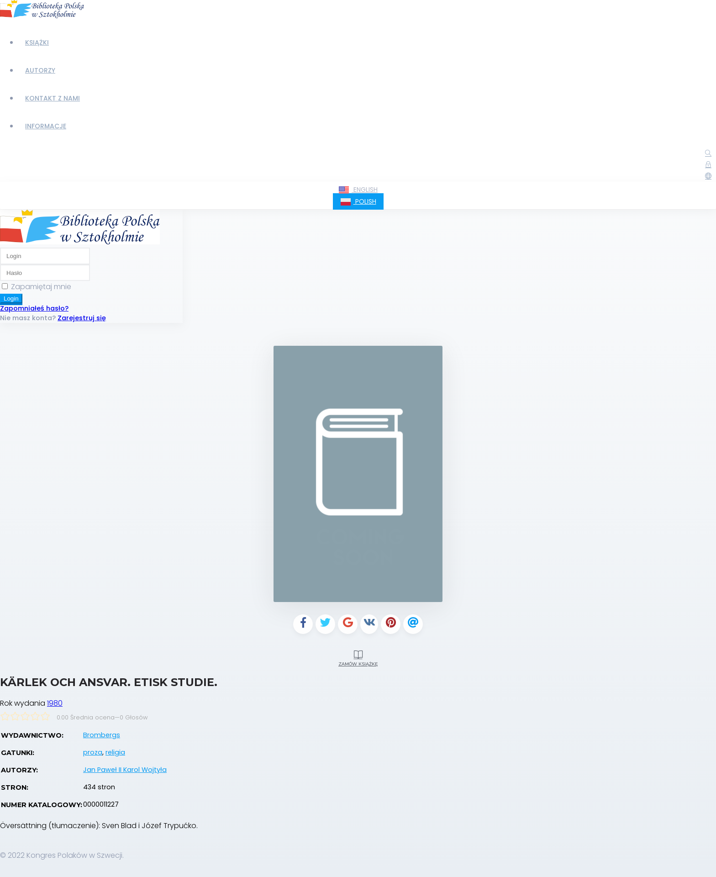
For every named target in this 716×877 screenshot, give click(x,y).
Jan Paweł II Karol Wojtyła (125, 769)
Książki (37, 42)
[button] (708, 176)
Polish (358, 201)
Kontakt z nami (52, 98)
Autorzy (40, 70)
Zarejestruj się (82, 317)
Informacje (45, 126)
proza (92, 752)
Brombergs (101, 735)
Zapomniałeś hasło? (34, 308)
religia (115, 752)
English (358, 190)
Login (11, 298)
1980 (55, 703)
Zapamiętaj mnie (41, 286)
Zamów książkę (358, 657)
